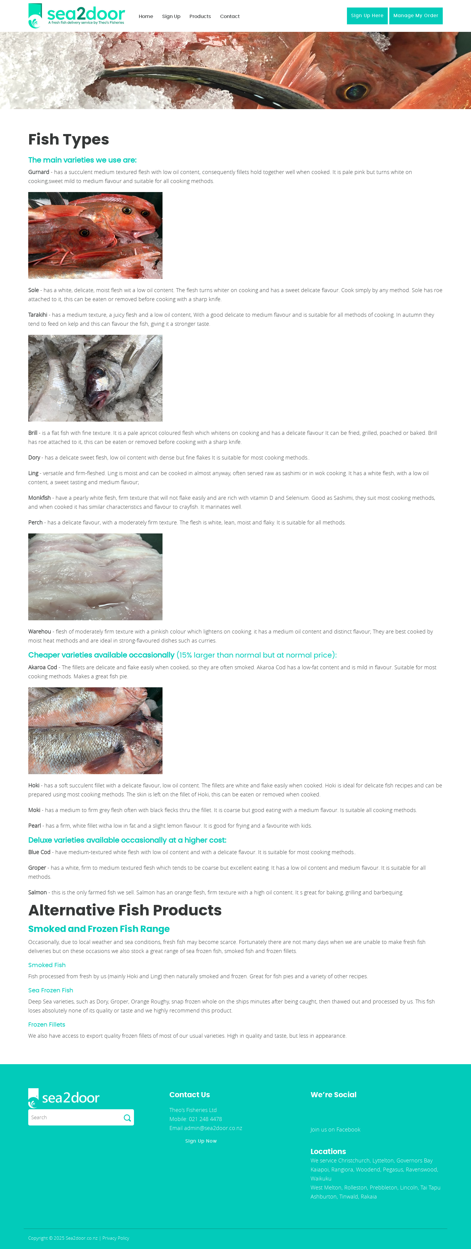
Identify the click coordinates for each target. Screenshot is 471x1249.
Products (200, 16)
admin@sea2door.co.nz (212, 1127)
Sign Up (171, 16)
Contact (230, 16)
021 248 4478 (204, 1118)
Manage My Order (416, 16)
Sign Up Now (201, 1141)
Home (146, 16)
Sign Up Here (367, 16)
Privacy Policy (115, 1238)
